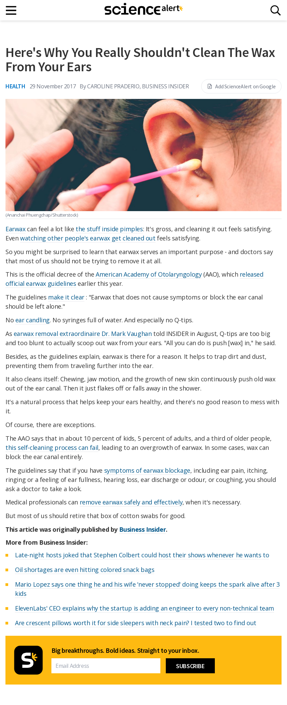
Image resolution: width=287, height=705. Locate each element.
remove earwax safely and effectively (131, 502)
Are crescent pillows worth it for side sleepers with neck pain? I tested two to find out (135, 623)
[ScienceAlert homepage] (144, 10)
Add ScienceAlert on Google (241, 86)
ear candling (32, 320)
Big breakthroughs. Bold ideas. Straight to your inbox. (125, 650)
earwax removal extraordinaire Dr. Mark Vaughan (83, 333)
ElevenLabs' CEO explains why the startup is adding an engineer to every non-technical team (144, 608)
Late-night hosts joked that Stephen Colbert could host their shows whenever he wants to (142, 555)
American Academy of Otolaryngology (149, 274)
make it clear (66, 297)
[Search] (276, 10)
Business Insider (142, 529)
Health (15, 86)
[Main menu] (11, 10)
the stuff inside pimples (109, 229)
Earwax (15, 229)
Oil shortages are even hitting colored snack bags (84, 570)
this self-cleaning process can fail (51, 447)
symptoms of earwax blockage (147, 470)
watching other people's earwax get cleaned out (88, 238)
